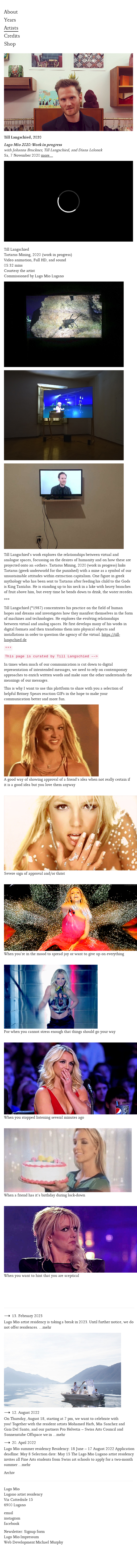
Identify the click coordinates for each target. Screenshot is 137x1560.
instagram (12, 1518)
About (11, 12)
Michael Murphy (49, 1542)
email (8, 1513)
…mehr (45, 1327)
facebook (11, 1523)
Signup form (34, 1531)
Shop (10, 44)
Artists (11, 28)
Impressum (29, 1536)
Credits (12, 36)
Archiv (9, 1472)
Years (10, 20)
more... (47, 155)
